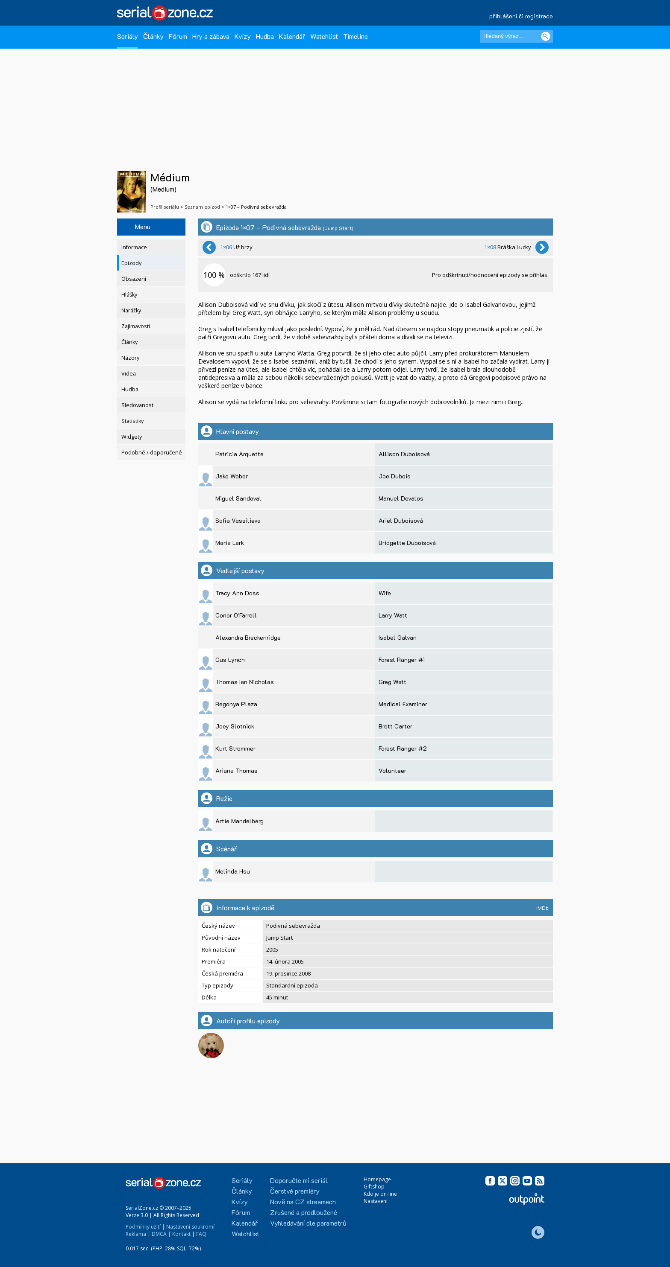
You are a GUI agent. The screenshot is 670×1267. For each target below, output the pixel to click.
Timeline (355, 36)
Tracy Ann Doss (237, 593)
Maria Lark (229, 543)
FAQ (201, 1234)
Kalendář (292, 36)
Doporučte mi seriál (299, 1180)
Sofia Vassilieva (238, 520)
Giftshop (374, 1186)
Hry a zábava (210, 36)
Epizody (131, 263)
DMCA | (161, 1234)
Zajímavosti (135, 326)
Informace (134, 247)
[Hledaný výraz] (516, 36)
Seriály (127, 36)
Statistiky (132, 421)
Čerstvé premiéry (295, 1190)
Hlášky (129, 294)
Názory (130, 357)
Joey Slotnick (234, 726)
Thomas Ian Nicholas (244, 682)
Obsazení (133, 279)
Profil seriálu (164, 207)
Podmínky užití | (145, 1226)
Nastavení (376, 1201)
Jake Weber (231, 476)
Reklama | (138, 1234)
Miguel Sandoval (238, 498)
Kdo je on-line (380, 1193)
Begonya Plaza (236, 704)
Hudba (265, 36)
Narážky (131, 310)
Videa (128, 373)
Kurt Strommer (235, 748)
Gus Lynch (230, 659)
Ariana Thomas (236, 770)
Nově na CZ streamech (303, 1201)
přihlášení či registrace (521, 16)
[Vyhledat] (545, 36)
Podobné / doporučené (151, 452)
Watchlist (324, 36)
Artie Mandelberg (239, 821)
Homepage (377, 1179)
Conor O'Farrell (236, 615)
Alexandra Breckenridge (248, 637)
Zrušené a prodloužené (303, 1212)
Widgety (131, 436)
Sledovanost (137, 405)
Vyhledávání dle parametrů (308, 1222)
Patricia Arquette (239, 454)
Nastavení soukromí (190, 1226)
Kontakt (181, 1234)
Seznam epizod (202, 207)
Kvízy (243, 36)
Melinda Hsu (232, 871)
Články (153, 36)
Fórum (178, 36)
